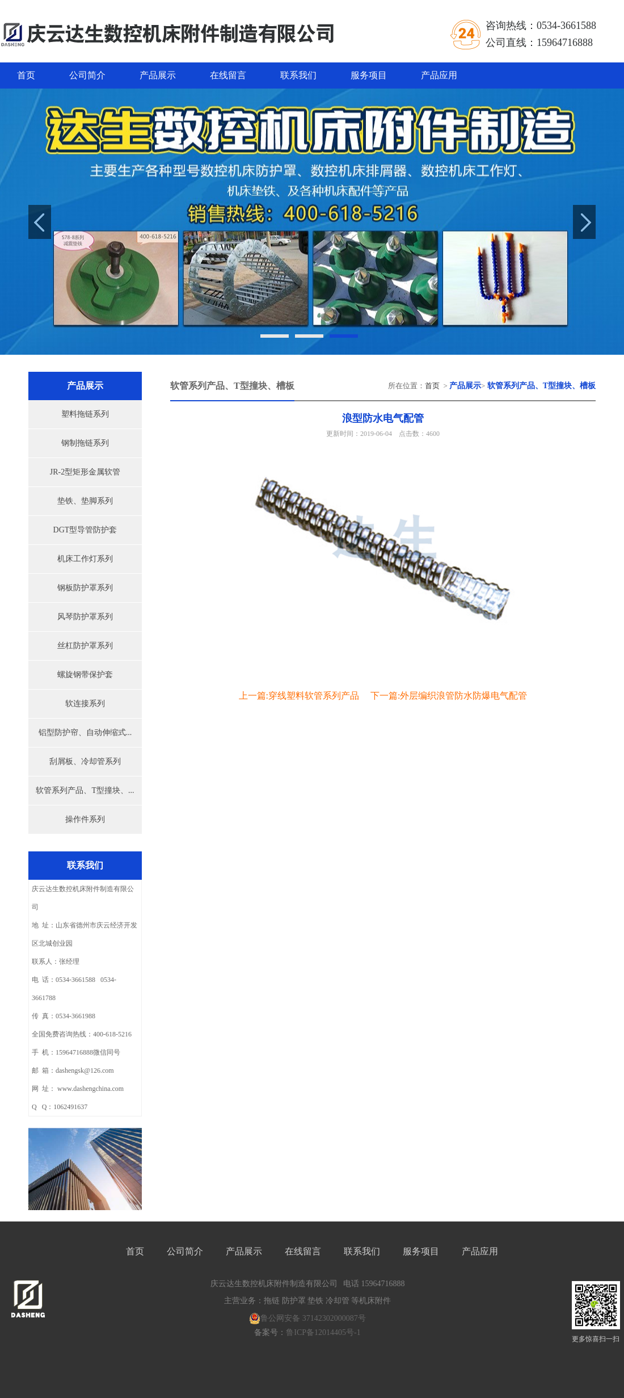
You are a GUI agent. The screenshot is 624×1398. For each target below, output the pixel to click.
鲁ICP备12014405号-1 (323, 1332)
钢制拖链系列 (85, 443)
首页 (26, 75)
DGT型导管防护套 (85, 530)
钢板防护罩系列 (85, 587)
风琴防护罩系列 (85, 616)
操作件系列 (85, 819)
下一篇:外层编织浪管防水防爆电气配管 (448, 695)
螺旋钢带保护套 (85, 674)
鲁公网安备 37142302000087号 (307, 1318)
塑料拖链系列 (85, 414)
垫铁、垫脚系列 (85, 501)
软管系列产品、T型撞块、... (85, 790)
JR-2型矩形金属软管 (85, 472)
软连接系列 (85, 703)
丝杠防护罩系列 (85, 645)
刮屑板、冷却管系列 (85, 761)
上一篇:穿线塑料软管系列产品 (299, 695)
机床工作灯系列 (85, 559)
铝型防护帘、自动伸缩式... (85, 732)
